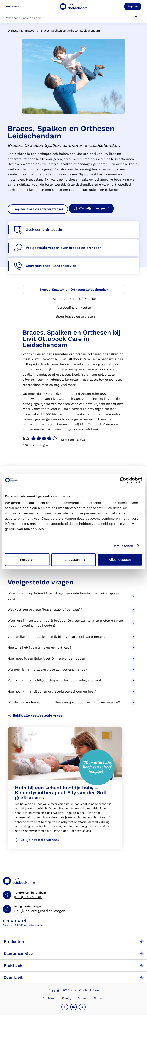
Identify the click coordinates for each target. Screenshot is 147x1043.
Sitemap (82, 998)
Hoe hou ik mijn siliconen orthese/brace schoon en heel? (72, 691)
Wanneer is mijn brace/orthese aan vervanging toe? (72, 669)
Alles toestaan (120, 559)
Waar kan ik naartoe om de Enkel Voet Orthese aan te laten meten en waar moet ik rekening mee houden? (72, 623)
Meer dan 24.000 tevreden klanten (23, 925)
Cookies (99, 998)
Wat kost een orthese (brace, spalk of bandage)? (72, 609)
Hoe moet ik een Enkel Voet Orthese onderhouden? (72, 658)
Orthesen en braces (21, 30)
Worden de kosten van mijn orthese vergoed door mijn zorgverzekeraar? (72, 702)
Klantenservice (73, 953)
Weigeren (27, 559)
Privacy (67, 998)
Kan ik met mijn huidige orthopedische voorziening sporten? (72, 680)
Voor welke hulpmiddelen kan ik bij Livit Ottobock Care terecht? (72, 637)
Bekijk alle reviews (73, 439)
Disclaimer (49, 998)
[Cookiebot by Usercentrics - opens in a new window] (123, 480)
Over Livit (73, 977)
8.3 (6, 921)
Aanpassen (73, 559)
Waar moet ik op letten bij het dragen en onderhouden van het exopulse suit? (72, 596)
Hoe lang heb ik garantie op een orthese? (72, 647)
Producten (73, 941)
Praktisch (73, 965)
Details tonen (122, 545)
